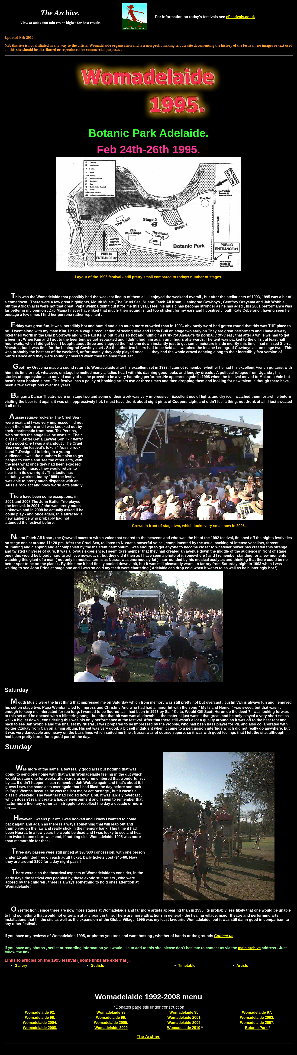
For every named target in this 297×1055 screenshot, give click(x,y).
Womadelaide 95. (184, 1012)
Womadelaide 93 (111, 1012)
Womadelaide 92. (40, 1012)
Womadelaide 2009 (111, 1028)
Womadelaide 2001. (184, 1017)
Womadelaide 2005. (111, 1023)
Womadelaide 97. (257, 1012)
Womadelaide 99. (111, 1017)
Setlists (97, 966)
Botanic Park (256, 1028)
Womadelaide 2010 (183, 1028)
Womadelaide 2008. (40, 1028)
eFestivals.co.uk (240, 17)
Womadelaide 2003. (257, 1017)
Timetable (186, 966)
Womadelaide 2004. (40, 1023)
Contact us (223, 936)
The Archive (148, 1036)
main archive (249, 948)
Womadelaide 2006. (184, 1023)
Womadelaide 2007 (256, 1023)
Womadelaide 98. (40, 1017)
